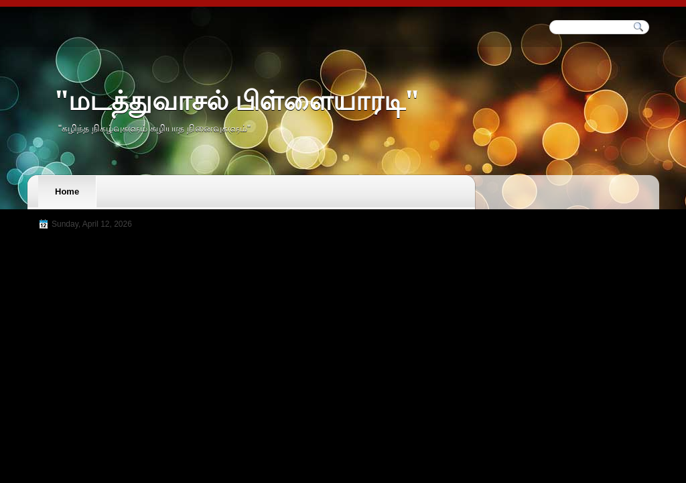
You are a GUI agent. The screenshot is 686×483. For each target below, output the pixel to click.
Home (67, 191)
